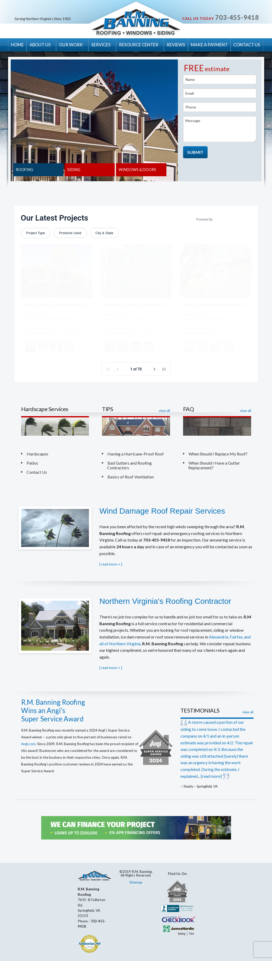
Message (219, 129)
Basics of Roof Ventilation (130, 476)
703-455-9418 (237, 17)
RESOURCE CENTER (138, 44)
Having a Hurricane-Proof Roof (135, 453)
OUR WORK (71, 44)
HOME (17, 44)
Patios (32, 462)
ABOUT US (40, 44)
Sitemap (135, 882)
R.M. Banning (136, 23)
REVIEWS (176, 44)
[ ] (110, 564)
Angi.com (28, 744)
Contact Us (37, 472)
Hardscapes (37, 453)
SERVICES (101, 44)
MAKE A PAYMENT (209, 44)
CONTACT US (246, 44)
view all (164, 411)
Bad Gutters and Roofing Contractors (129, 465)
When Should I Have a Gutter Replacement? (214, 465)
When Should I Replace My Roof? (218, 453)
